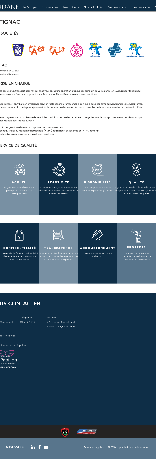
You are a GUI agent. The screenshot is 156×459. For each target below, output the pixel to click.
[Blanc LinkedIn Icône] (33, 447)
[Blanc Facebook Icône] (39, 447)
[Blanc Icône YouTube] (46, 447)
